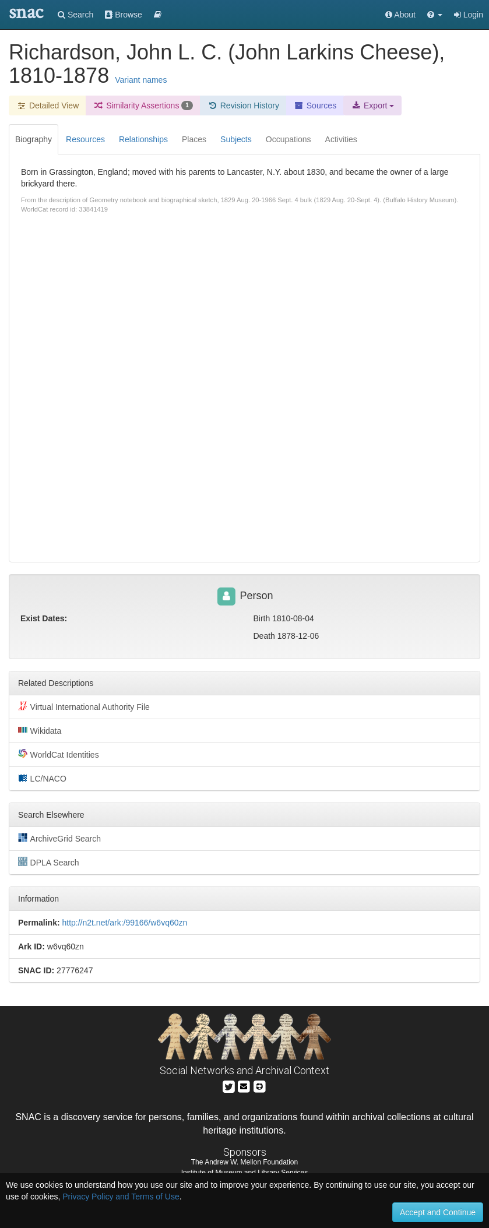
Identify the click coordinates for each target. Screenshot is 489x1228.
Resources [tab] (85, 139)
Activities (341, 139)
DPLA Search (48, 862)
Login (468, 14)
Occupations (288, 139)
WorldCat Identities (58, 754)
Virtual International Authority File (84, 706)
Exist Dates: (43, 618)
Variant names (141, 80)
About (400, 14)
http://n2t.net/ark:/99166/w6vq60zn (124, 922)
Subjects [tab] (236, 139)
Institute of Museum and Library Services (244, 1173)
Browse (123, 14)
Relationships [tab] (143, 139)
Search (75, 14)
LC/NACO (42, 778)
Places (194, 139)
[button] (434, 14)
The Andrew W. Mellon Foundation (244, 1162)
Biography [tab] (33, 139)
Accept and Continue (438, 1212)
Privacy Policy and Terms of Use (120, 1196)
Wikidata (39, 730)
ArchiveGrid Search (59, 838)
